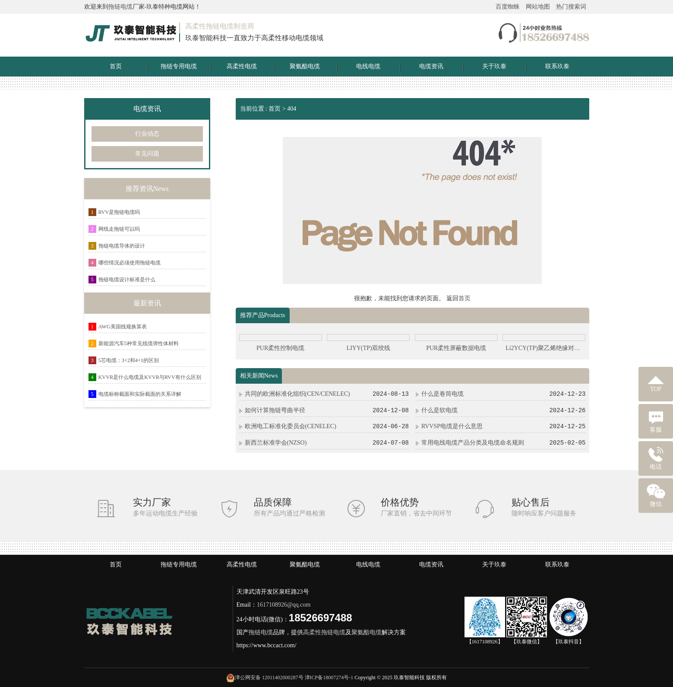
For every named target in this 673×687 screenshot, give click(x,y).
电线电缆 (368, 66)
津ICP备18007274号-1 (329, 677)
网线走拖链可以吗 (119, 229)
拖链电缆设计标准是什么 (126, 280)
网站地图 (538, 6)
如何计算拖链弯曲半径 (275, 410)
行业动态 (147, 133)
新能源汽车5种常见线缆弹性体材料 (138, 343)
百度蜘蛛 (508, 6)
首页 (116, 66)
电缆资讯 (431, 66)
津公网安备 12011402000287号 (269, 677)
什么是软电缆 (439, 410)
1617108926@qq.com (284, 604)
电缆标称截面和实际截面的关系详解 (139, 394)
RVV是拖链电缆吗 (119, 212)
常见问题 (147, 153)
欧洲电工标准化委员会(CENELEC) (290, 426)
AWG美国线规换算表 (122, 327)
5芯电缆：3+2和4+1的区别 (128, 360)
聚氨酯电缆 (305, 66)
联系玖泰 (557, 66)
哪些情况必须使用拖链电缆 (129, 263)
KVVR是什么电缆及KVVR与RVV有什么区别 (149, 377)
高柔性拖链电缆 (324, 632)
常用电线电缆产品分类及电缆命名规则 (472, 442)
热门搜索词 (571, 6)
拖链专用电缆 (179, 66)
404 (291, 108)
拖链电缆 (120, 6)
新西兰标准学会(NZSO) (276, 442)
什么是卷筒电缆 (442, 394)
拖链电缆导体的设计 (121, 246)
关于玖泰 (494, 66)
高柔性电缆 (242, 66)
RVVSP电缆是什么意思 (452, 426)
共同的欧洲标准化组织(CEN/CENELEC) (297, 394)
